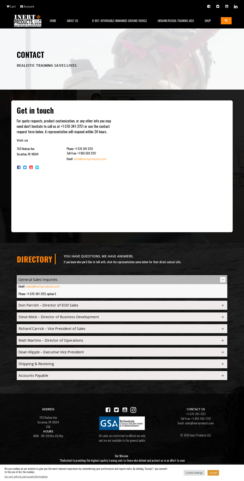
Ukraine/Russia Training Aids (176, 21)
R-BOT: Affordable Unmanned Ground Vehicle (119, 21)
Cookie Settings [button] (194, 472)
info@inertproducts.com (90, 159)
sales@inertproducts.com (43, 286)
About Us (74, 21)
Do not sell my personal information (26, 476)
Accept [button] (213, 472)
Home (53, 21)
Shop (209, 21)
